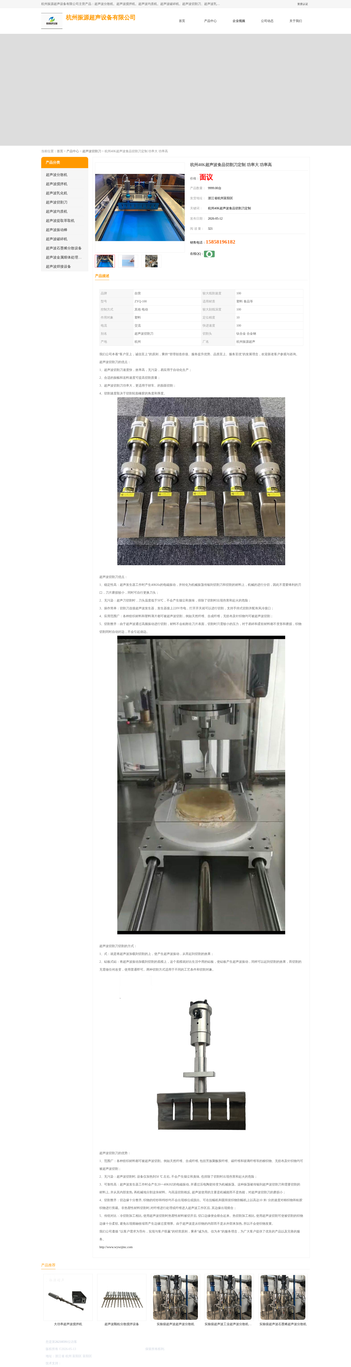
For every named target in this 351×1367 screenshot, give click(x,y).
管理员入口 (100, 1363)
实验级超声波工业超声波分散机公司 (230, 1324)
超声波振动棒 (56, 230)
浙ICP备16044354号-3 (91, 1349)
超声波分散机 (56, 175)
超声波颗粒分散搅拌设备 (122, 1324)
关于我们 (295, 21)
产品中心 (210, 21)
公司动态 (267, 21)
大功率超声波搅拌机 (68, 1324)
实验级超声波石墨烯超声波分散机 (282, 1324)
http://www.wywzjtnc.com (116, 1247)
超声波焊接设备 (58, 266)
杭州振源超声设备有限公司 (126, 1349)
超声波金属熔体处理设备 (65, 257)
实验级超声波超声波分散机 (175, 1324)
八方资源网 (70, 1363)
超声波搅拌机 (56, 184)
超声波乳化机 (56, 193)
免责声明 (85, 1363)
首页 (182, 21)
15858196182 (220, 242)
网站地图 (114, 1363)
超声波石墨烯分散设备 (64, 248)
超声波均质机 (56, 211)
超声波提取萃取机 (60, 220)
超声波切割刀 (91, 151)
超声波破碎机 (56, 239)
